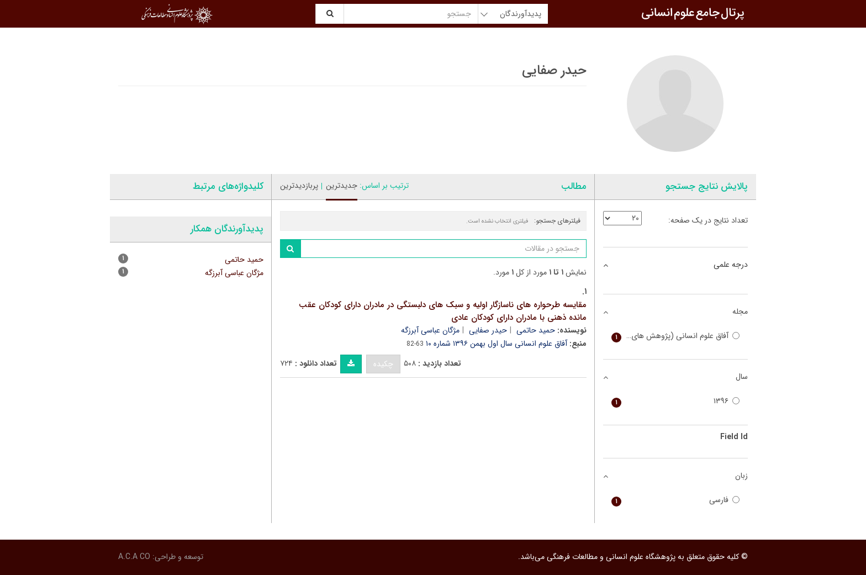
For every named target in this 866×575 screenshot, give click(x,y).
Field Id (734, 437)
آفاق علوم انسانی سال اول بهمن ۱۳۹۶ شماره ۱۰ (496, 343)
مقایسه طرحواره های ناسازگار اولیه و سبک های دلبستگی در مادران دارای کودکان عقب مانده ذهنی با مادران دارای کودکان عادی (443, 311)
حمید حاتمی (535, 330)
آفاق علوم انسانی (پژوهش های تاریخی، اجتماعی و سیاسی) (675, 336)
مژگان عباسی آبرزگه (430, 330)
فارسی (675, 500)
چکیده (383, 364)
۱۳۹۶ (675, 401)
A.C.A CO (134, 557)
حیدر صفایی (488, 330)
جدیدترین (341, 186)
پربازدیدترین (299, 186)
